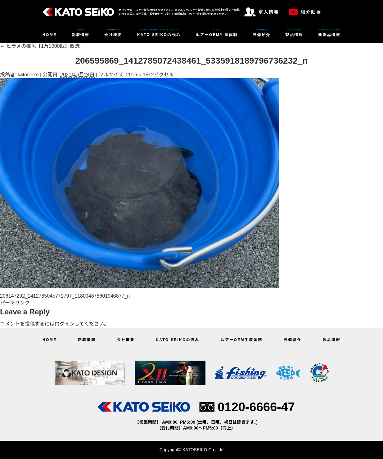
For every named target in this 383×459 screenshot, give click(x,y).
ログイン (64, 323)
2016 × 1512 (140, 74)
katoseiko (28, 74)
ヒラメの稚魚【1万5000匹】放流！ (42, 46)
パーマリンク (15, 302)
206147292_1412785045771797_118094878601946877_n (65, 296)
